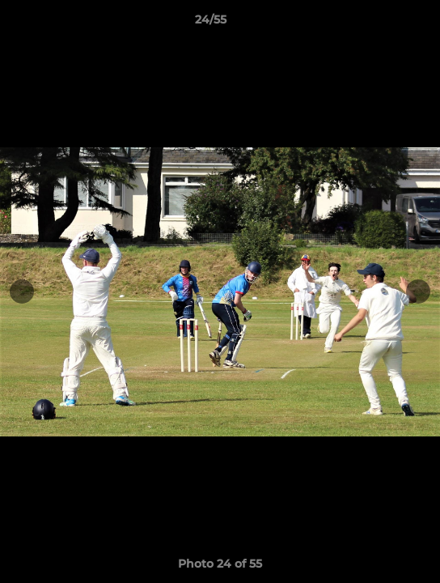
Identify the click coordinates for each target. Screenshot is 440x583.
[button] (381, 23)
